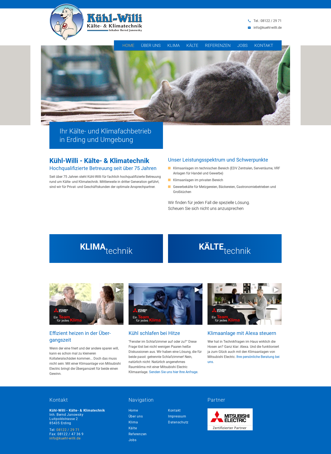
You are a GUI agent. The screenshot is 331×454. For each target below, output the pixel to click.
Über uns (151, 45)
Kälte (192, 45)
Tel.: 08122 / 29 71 (265, 21)
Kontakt (263, 45)
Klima (173, 45)
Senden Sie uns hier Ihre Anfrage (173, 372)
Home (128, 45)
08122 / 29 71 (68, 430)
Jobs (242, 45)
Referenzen (218, 45)
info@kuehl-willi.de (265, 27)
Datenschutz (178, 422)
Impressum (177, 416)
